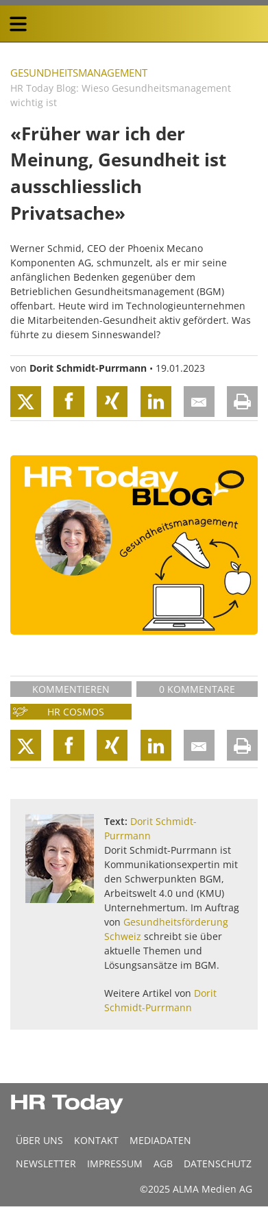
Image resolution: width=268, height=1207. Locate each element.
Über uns (39, 1140)
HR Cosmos (75, 711)
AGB (163, 1163)
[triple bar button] (17, 24)
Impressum (115, 1163)
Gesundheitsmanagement (78, 72)
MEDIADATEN (160, 1140)
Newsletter (46, 1163)
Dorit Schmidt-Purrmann (88, 367)
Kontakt (96, 1140)
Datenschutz (218, 1163)
